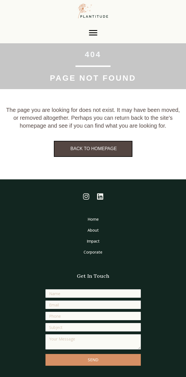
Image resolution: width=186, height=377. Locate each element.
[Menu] (93, 33)
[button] (86, 196)
